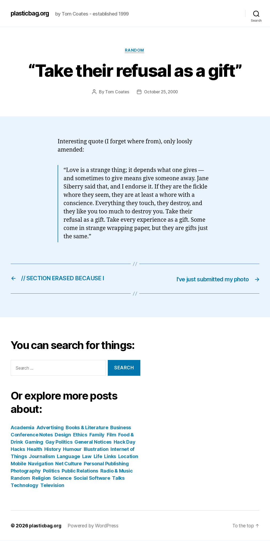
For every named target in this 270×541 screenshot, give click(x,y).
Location (128, 456)
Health (34, 449)
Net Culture (68, 464)
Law (87, 456)
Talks (118, 478)
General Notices (93, 442)
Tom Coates (116, 92)
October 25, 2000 (161, 92)
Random (135, 50)
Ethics (80, 435)
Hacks (18, 449)
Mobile (18, 464)
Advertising (50, 428)
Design (63, 435)
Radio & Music (116, 471)
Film (111, 435)
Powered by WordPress (94, 526)
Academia (22, 428)
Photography (26, 471)
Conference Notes (32, 435)
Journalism (42, 456)
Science (62, 478)
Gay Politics (59, 442)
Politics (51, 471)
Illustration (96, 449)
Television (52, 485)
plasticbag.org (31, 13)
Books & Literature (87, 428)
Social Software (92, 478)
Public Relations (80, 471)
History (52, 449)
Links (110, 456)
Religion (41, 478)
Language (68, 456)
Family (97, 435)
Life (98, 456)
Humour (72, 449)
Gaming (34, 442)
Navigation (40, 464)
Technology (24, 485)
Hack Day (125, 442)
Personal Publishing (106, 464)
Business (120, 428)
